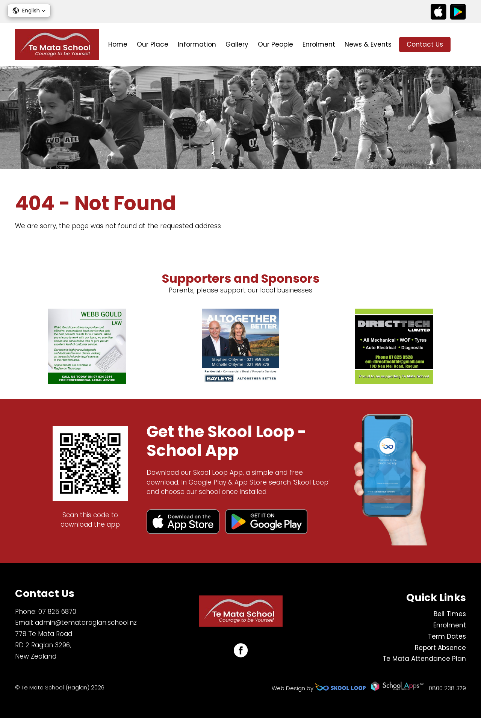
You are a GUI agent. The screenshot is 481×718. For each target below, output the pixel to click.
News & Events (368, 44)
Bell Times (450, 613)
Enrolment (319, 44)
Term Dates (447, 636)
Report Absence (440, 647)
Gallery (236, 44)
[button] (29, 10)
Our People (275, 44)
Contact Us (425, 44)
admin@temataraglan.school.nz (86, 622)
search (462, 44)
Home (117, 44)
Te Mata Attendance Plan (424, 658)
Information (197, 44)
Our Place (152, 44)
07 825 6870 (57, 611)
